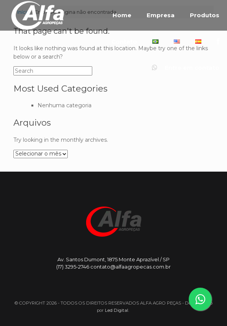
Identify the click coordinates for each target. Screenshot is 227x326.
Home (122, 15)
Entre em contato (185, 67)
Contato (124, 41)
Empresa (161, 15)
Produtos (204, 15)
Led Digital (116, 310)
